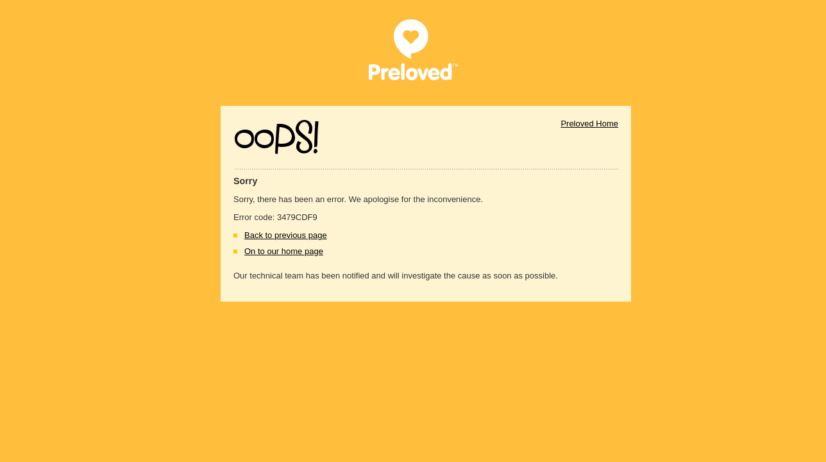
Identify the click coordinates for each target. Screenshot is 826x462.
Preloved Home (589, 123)
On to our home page (283, 251)
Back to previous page (285, 235)
